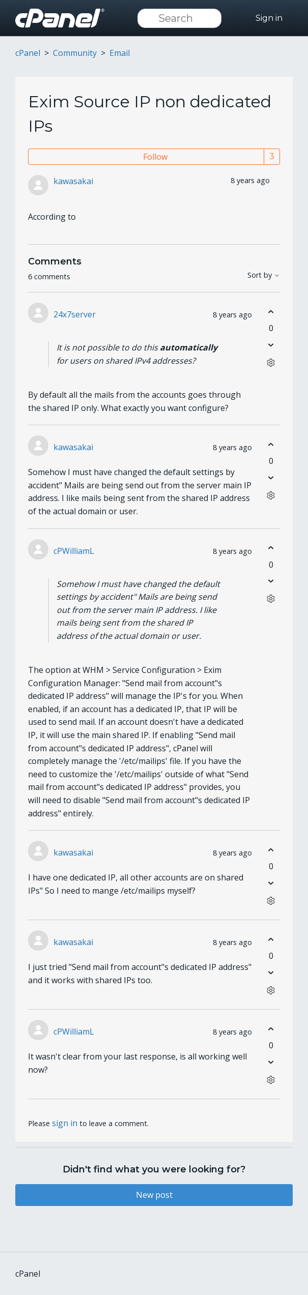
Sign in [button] (269, 18)
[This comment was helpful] (271, 311)
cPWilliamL (73, 550)
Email (119, 52)
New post (154, 1194)
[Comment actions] (271, 362)
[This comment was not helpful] (271, 345)
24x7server (74, 314)
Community (75, 52)
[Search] (179, 18)
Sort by (263, 275)
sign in (64, 1123)
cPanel (27, 52)
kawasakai (73, 181)
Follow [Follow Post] (155, 156)
